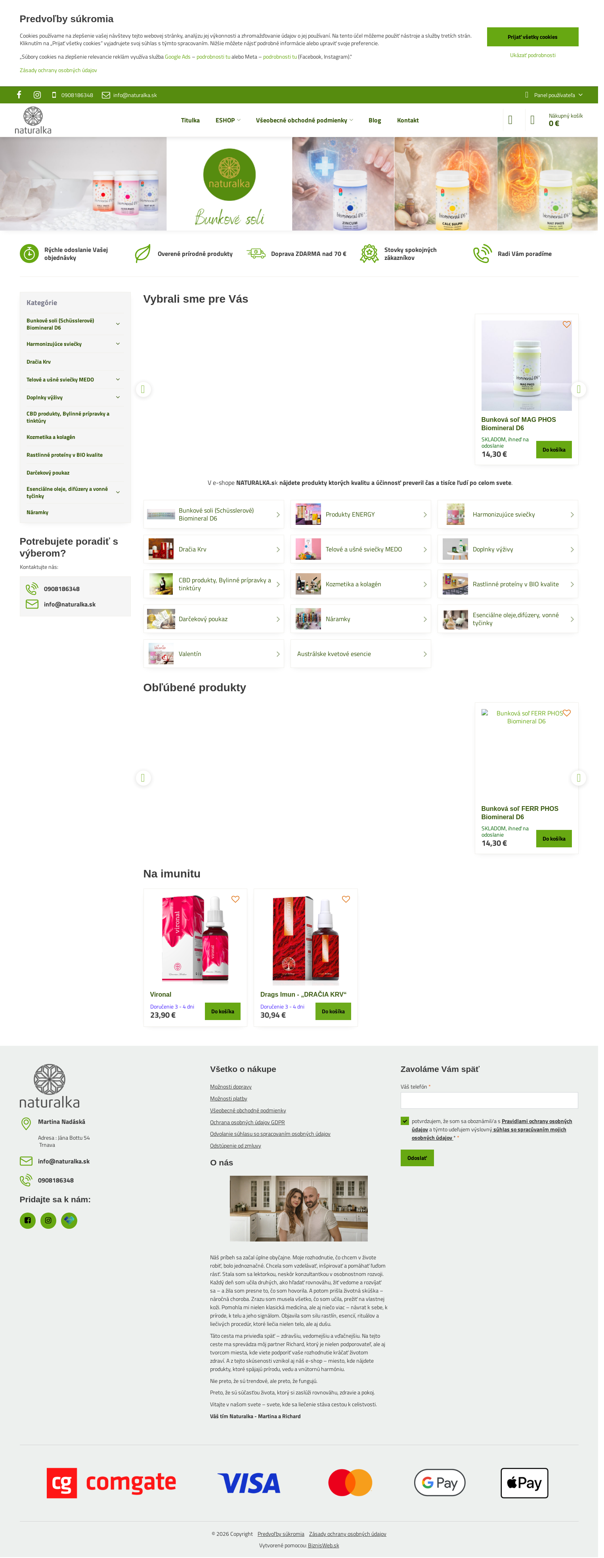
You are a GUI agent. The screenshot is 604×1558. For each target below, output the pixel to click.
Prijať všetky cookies (533, 36)
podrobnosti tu (213, 56)
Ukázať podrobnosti (533, 55)
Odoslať (417, 1158)
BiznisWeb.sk (323, 1545)
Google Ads (178, 56)
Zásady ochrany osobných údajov (347, 1533)
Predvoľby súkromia (281, 1533)
